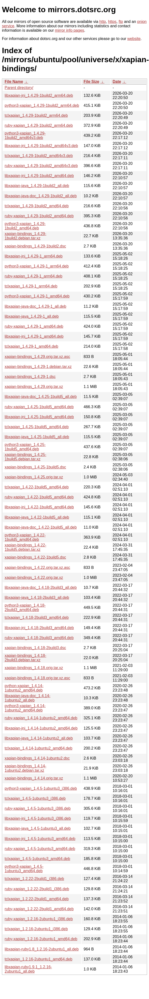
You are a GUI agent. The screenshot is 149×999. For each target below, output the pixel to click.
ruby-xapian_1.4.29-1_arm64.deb (33, 276)
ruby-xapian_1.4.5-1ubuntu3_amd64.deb (40, 849)
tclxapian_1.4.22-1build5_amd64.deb (37, 487)
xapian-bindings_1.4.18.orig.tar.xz (34, 668)
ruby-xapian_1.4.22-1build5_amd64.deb (39, 497)
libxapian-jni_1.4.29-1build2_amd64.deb (39, 176)
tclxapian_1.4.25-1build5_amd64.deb (37, 427)
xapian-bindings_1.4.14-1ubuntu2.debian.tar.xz (25, 768)
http (102, 22)
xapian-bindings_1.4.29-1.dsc (30, 377)
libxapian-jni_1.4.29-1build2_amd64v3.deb (41, 146)
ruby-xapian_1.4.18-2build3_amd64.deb (39, 638)
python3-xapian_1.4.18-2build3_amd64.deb (25, 607)
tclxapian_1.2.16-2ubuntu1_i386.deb (36, 929)
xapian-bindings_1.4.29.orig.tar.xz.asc (37, 357)
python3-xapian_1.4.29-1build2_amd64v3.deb (25, 135)
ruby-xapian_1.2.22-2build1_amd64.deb (39, 909)
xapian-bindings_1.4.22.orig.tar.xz (34, 577)
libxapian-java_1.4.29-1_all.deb (32, 316)
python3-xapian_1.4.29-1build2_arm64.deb (42, 105)
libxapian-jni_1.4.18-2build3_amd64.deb (39, 628)
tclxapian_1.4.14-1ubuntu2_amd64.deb (38, 748)
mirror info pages (69, 30)
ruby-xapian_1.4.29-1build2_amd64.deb (39, 216)
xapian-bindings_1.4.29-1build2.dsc (35, 246)
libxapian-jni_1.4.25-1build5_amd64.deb (39, 417)
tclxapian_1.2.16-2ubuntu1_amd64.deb (38, 959)
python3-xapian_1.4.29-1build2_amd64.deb (25, 226)
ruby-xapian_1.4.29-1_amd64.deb (34, 326)
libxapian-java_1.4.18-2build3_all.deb (37, 597)
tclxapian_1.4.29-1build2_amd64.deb (37, 206)
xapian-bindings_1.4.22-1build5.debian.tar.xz (25, 547)
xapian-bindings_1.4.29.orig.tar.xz (34, 387)
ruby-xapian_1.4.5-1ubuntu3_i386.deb (37, 808)
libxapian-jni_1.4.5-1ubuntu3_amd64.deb (40, 839)
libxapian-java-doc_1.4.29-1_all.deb (35, 306)
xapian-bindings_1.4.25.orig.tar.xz (34, 477)
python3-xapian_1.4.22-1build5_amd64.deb (25, 537)
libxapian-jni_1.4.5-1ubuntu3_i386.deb (38, 818)
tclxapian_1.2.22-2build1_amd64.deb (37, 899)
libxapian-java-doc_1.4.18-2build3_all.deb (41, 587)
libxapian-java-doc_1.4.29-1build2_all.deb (41, 196)
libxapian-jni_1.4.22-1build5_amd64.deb (39, 507)
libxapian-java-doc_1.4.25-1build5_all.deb (41, 397)
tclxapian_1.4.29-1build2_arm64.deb (36, 115)
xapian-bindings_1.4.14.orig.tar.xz (34, 778)
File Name (14, 81)
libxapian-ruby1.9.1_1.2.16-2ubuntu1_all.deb (28, 969)
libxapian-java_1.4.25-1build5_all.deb (37, 437)
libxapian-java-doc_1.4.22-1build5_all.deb (41, 527)
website (133, 39)
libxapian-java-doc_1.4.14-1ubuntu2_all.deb (27, 698)
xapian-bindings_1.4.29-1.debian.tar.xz (38, 367)
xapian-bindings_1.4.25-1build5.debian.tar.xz (25, 457)
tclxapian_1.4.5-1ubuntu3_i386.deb (35, 798)
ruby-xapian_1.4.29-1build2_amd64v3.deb (41, 166)
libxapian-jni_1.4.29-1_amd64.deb (34, 336)
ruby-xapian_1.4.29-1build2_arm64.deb (39, 125)
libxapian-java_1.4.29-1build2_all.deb (37, 186)
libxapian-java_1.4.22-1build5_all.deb (37, 517)
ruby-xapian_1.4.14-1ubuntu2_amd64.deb (41, 718)
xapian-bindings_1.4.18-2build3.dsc (35, 648)
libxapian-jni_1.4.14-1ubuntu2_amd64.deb (41, 728)
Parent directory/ (19, 88)
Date (117, 81)
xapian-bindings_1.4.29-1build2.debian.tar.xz (25, 236)
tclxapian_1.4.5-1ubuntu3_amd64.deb (37, 859)
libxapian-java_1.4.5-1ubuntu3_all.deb (37, 828)
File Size (91, 81)
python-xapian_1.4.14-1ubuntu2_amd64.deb (24, 688)
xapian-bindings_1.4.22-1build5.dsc (35, 557)
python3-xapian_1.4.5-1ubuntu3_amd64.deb (24, 868)
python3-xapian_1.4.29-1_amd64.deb (37, 296)
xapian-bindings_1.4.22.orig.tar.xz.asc (37, 567)
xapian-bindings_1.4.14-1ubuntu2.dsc (37, 758)
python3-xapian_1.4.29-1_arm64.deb (37, 266)
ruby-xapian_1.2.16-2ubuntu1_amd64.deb (41, 939)
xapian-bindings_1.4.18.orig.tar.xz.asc (37, 678)
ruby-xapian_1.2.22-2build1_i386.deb (37, 889)
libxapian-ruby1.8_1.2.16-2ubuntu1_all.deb (42, 949)
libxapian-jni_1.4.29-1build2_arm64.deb (39, 95)
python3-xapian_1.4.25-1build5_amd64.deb (25, 447)
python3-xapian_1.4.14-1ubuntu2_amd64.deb (25, 708)
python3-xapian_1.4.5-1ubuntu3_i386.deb (41, 788)
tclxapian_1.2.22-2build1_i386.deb (34, 879)
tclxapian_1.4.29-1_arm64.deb (31, 286)
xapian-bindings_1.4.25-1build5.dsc (35, 467)
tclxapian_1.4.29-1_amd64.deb (31, 346)
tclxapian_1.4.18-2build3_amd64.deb (37, 617)
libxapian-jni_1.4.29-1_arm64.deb (34, 256)
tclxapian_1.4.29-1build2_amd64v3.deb (39, 156)
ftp (121, 22)
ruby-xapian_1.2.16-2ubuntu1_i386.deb (39, 919)
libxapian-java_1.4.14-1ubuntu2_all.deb (39, 738)
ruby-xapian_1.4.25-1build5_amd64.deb (39, 407)
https (112, 22)
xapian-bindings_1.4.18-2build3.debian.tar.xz (25, 657)
